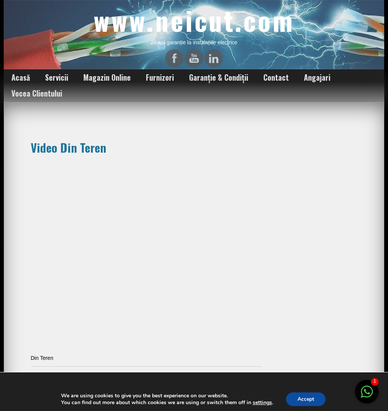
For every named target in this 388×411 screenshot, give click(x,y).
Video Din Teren (68, 147)
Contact (276, 77)
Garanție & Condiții (218, 77)
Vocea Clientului (36, 93)
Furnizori (160, 77)
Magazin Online (107, 77)
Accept (305, 399)
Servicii (56, 77)
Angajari (317, 77)
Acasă (20, 77)
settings (262, 402)
